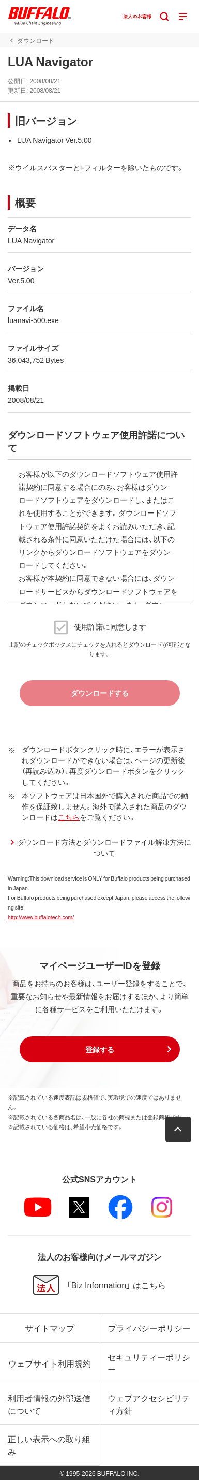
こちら (69, 817)
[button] (100, 1049)
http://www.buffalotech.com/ (41, 917)
